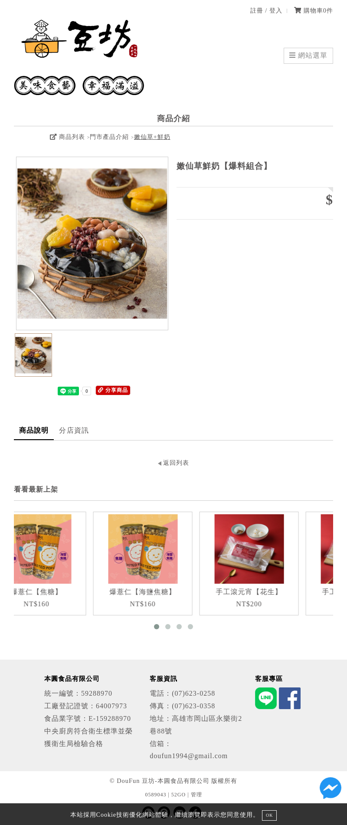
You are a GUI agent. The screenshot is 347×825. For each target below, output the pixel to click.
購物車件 (313, 10)
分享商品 (113, 390)
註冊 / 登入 (266, 10)
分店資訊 (73, 430)
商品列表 (67, 137)
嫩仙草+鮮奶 (152, 137)
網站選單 (308, 55)
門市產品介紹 (109, 137)
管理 (196, 795)
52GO (178, 795)
